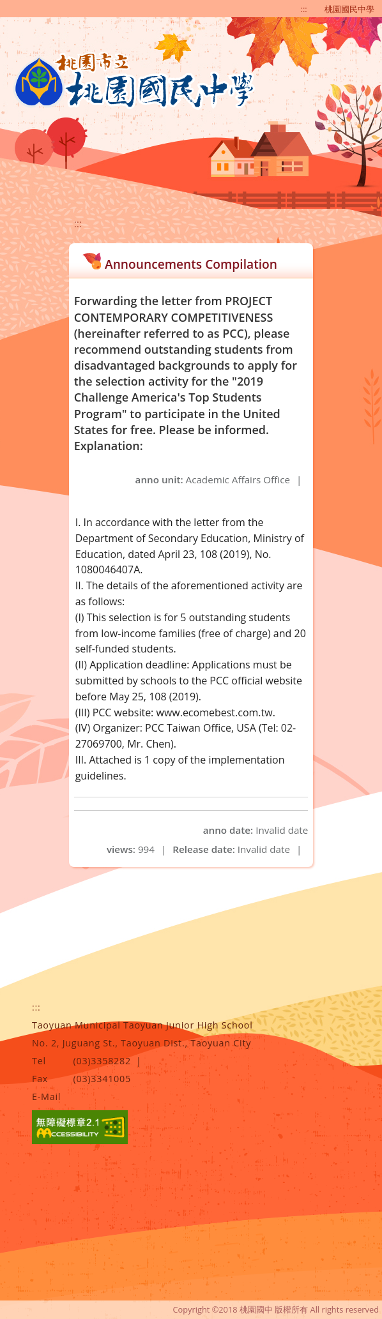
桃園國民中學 (349, 9)
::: (304, 9)
